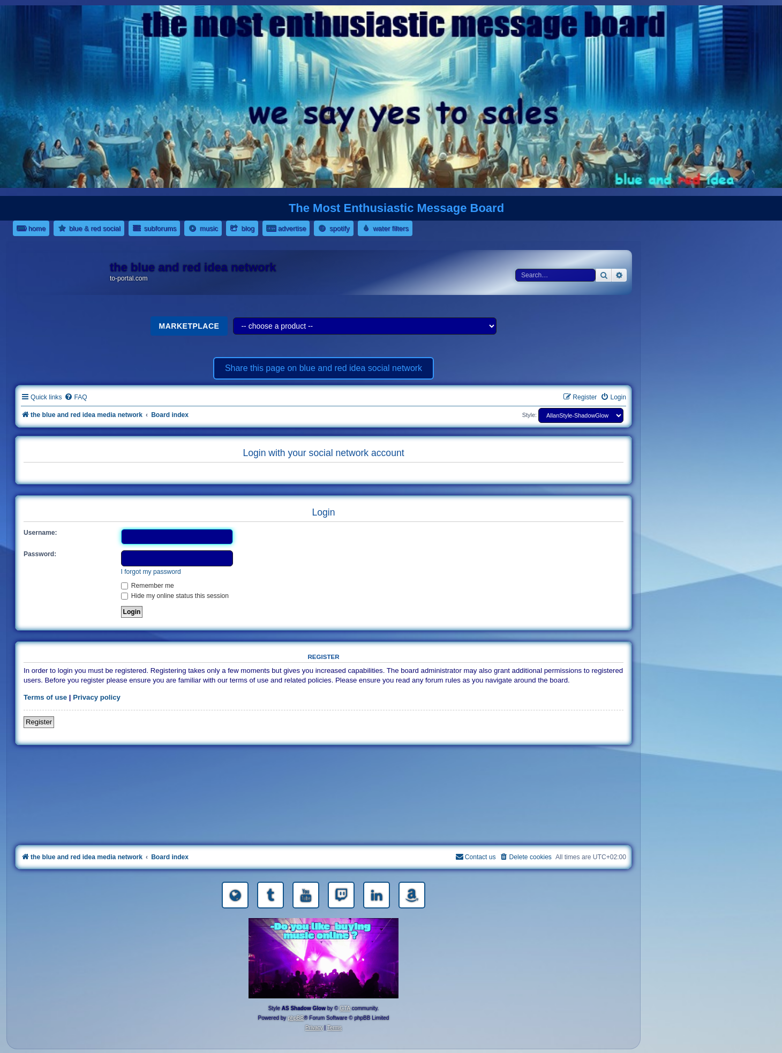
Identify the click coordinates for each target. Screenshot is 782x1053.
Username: (40, 532)
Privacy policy (97, 697)
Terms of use (45, 697)
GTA (345, 1008)
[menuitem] (75, 397)
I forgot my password (151, 571)
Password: (40, 554)
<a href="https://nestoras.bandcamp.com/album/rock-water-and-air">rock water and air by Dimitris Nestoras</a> (323, 797)
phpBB (296, 1018)
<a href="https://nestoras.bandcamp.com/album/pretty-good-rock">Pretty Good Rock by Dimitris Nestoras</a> (323, 827)
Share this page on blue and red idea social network (323, 368)
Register (39, 722)
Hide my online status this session (175, 596)
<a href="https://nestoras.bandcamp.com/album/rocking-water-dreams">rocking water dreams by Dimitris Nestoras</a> (323, 767)
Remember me (147, 585)
